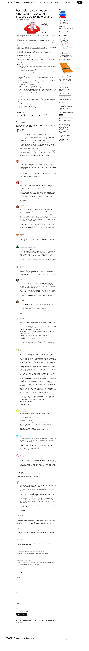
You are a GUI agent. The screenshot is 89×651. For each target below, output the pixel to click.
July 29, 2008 (22, 266)
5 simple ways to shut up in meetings (27, 105)
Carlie (21, 235)
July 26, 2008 (22, 234)
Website (17, 603)
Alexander (21, 19)
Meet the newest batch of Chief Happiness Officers (65, 130)
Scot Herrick (22, 281)
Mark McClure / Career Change (25, 411)
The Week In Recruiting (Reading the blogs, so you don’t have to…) (28, 473)
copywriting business (24, 404)
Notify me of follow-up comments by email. (24, 608)
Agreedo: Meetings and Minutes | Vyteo (23, 560)
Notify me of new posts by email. (23, 611)
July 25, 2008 (22, 129)
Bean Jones (22, 456)
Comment (18, 577)
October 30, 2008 (20, 515)
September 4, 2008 (23, 455)
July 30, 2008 (22, 300)
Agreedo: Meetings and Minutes (22, 540)
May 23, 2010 (19, 528)
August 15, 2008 (22, 434)
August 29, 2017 (19, 558)
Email (17, 597)
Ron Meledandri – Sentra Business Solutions (27, 247)
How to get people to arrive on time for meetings (30, 107)
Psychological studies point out (24, 35)
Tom (20, 267)
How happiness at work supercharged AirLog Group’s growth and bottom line (66, 126)
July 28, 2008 (22, 246)
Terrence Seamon (23, 302)
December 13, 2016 (20, 549)
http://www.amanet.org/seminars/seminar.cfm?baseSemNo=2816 (35, 311)
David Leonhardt (22, 183)
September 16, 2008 (20, 472)
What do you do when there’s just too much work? (65, 138)
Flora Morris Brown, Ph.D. (24, 207)
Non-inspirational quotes (65, 89)
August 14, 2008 (22, 409)
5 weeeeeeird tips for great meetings (27, 106)
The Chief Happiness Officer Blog (20, 2)
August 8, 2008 (22, 349)
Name (17, 592)
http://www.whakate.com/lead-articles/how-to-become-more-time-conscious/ (38, 274)
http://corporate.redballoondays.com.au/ (29, 449)
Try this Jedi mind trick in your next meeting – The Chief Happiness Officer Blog (30, 551)
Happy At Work (32, 19)
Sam (20, 350)
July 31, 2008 (22, 318)
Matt (20, 436)
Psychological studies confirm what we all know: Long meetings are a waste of (30, 530)
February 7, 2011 (19, 539)
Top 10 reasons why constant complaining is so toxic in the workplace (65, 106)
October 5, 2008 (22, 481)
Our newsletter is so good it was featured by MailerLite (65, 134)
